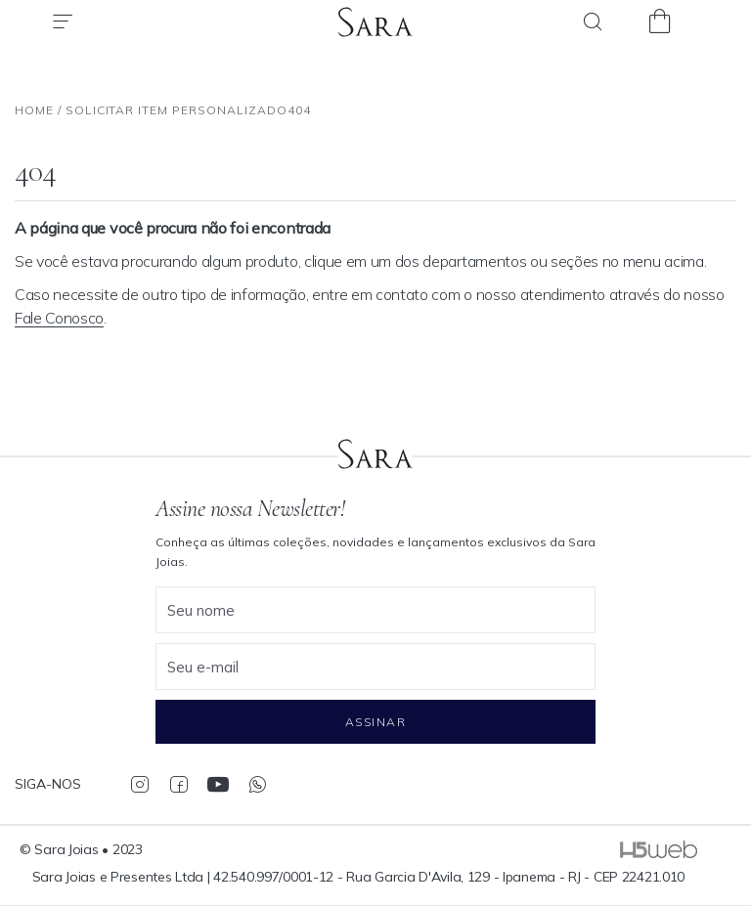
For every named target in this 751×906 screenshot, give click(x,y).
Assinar (375, 721)
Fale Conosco (59, 317)
